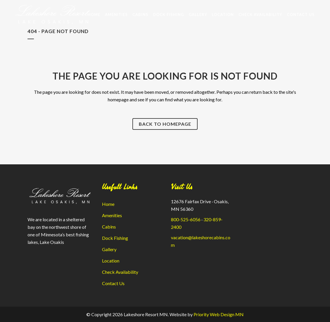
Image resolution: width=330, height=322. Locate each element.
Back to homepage (165, 124)
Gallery (109, 249)
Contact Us (113, 283)
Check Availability (120, 272)
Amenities (112, 215)
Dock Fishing (115, 238)
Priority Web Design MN (219, 314)
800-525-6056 (185, 219)
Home (108, 204)
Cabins (109, 226)
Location (110, 260)
